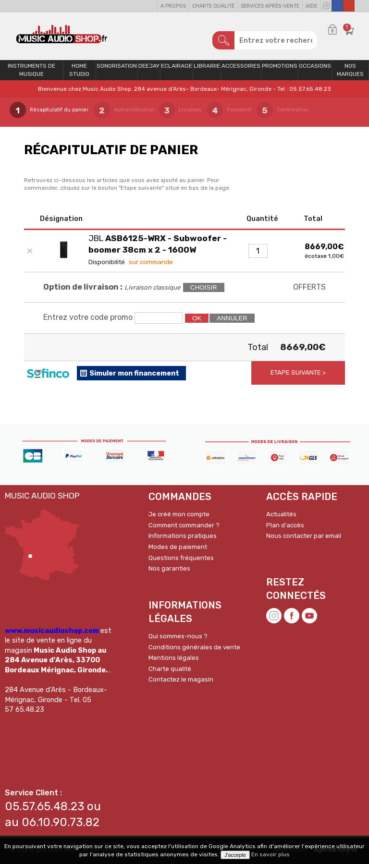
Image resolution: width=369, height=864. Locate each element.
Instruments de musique (31, 69)
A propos (173, 6)
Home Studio (79, 69)
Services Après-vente (270, 6)
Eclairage (176, 65)
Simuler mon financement (134, 373)
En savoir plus (270, 854)
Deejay (149, 65)
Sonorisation (117, 65)
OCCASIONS (315, 65)
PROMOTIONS (279, 65)
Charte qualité (213, 6)
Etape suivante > (298, 372)
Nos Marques (350, 69)
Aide (311, 6)
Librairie (207, 65)
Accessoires (240, 65)
